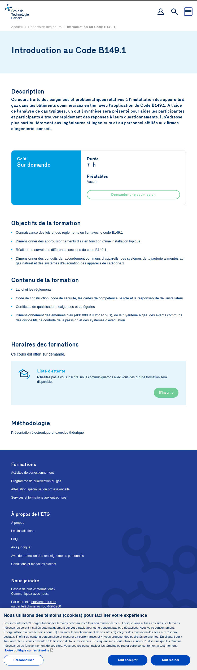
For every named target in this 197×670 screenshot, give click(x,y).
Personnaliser (24, 660)
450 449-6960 (51, 606)
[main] (98, 639)
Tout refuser (170, 660)
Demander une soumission (133, 194)
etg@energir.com (43, 602)
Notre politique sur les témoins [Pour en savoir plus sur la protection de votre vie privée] (27, 650)
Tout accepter (128, 660)
